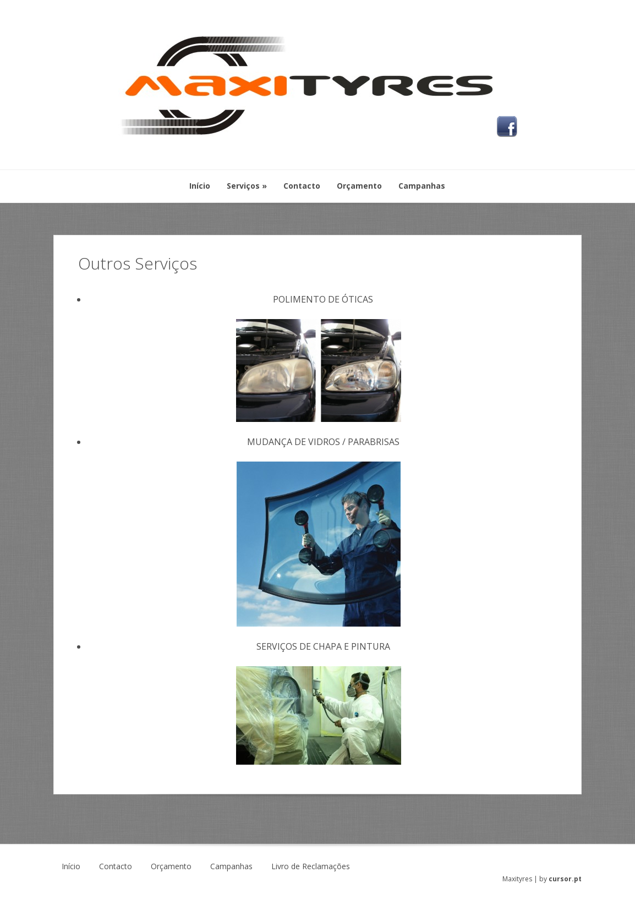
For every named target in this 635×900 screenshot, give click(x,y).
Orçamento (171, 866)
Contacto (115, 866)
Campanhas (231, 866)
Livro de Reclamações (310, 866)
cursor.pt (565, 878)
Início (71, 866)
